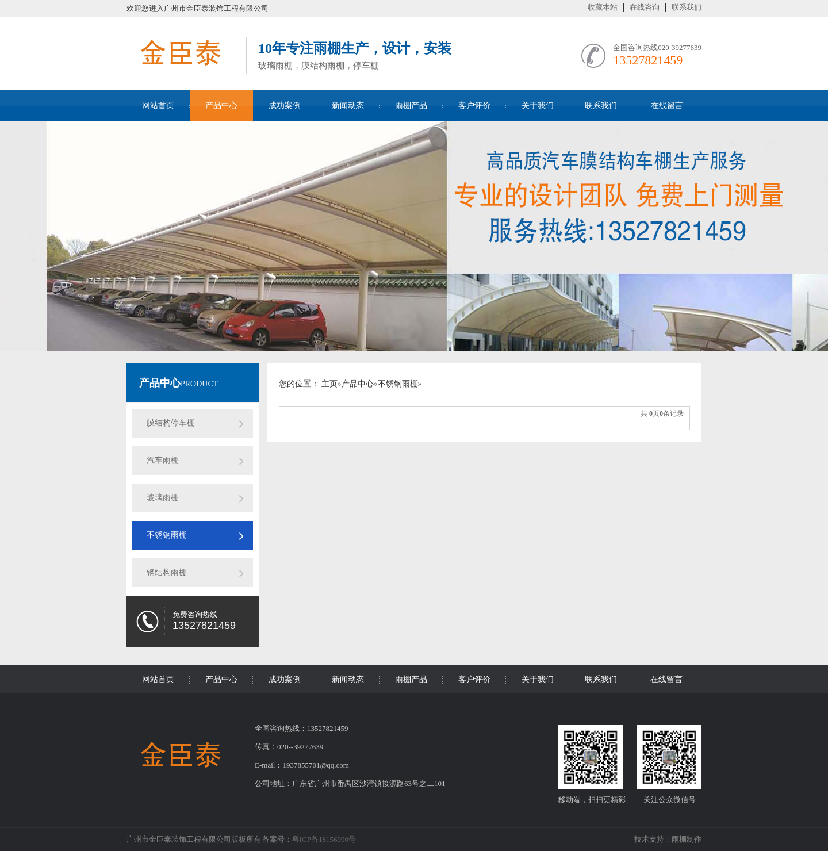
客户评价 (474, 105)
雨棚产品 (411, 105)
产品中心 (221, 105)
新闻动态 (348, 105)
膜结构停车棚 (171, 423)
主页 (329, 383)
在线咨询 (645, 7)
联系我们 (687, 7)
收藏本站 (603, 7)
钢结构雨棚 (167, 572)
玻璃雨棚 (163, 497)
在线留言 (667, 105)
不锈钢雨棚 (167, 535)
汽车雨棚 (163, 460)
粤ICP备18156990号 (324, 839)
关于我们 (538, 105)
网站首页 (158, 105)
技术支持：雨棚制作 (668, 839)
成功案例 (285, 105)
